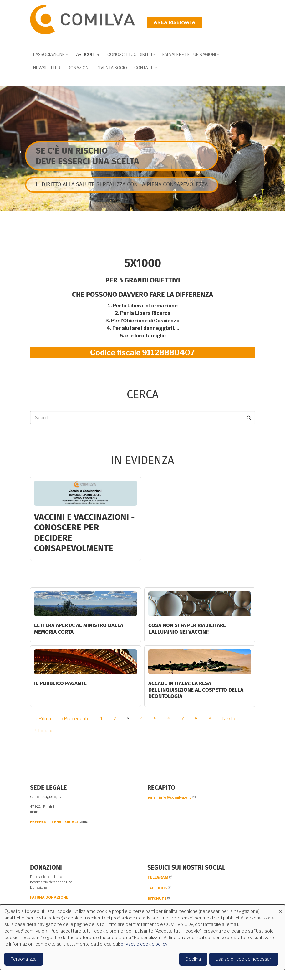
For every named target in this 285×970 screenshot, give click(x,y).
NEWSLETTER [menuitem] (46, 67)
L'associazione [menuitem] (49, 56)
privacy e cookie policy (144, 944)
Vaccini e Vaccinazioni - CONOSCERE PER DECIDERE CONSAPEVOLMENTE (84, 533)
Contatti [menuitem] (144, 70)
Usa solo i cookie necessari (244, 959)
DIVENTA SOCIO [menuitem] (112, 67)
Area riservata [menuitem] (175, 22)
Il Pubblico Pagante (60, 683)
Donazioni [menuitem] (78, 67)
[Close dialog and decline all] (280, 909)
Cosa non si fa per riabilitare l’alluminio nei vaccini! (187, 628)
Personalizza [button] (24, 959)
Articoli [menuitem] (87, 56)
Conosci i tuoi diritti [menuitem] (130, 56)
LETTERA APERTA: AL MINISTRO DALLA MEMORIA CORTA (78, 628)
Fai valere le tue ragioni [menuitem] (190, 56)
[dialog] (142, 937)
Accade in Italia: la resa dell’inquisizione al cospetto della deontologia (195, 689)
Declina (193, 959)
